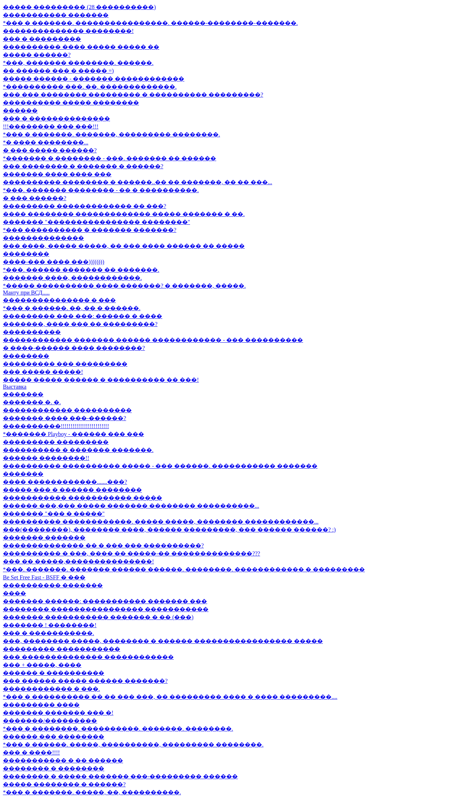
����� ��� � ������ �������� (72, 490)
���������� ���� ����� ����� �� (81, 47)
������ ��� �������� (53, 737)
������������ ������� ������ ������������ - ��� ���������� (153, 340)
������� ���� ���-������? (64, 418)
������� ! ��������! (50, 625)
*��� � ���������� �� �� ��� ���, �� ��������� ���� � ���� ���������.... (170, 697)
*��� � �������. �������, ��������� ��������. (111, 134)
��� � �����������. (48, 633)
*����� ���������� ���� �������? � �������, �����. (124, 286)
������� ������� (44, 537)
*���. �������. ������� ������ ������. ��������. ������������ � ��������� (184, 569)
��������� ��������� (56, 442)
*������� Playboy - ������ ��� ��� (73, 434)
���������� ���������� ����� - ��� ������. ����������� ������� (160, 466)
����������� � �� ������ (63, 760)
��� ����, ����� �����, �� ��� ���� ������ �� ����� (124, 246)
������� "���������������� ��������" (96, 222)
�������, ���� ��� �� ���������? (80, 324)
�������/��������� (50, 721)
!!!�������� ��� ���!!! (50, 126)
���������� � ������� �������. (78, 450)
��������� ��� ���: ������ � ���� (82, 316)
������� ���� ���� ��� (57, 174)
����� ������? (37, 55)
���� (14, 593)
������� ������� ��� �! (58, 713)
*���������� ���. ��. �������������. (90, 87)
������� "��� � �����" (54, 514)
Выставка (14, 387)
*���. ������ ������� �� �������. (81, 270)
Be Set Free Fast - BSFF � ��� (44, 577)
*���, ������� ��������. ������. (78, 63)
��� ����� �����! (43, 372)
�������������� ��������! (68, 31)
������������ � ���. (51, 689)
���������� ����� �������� (71, 103)
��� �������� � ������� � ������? (83, 166)
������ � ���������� (53, 673)
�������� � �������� (53, 768)
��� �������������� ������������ (88, 657)
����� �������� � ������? (64, 784)
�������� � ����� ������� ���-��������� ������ (120, 776)
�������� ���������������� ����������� (105, 609)
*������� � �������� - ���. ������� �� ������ (109, 158)
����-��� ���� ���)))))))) (53, 262)
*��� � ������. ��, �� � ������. (71, 308)
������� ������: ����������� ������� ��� (105, 601)
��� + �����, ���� (42, 665)
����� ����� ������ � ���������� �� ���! (101, 380)
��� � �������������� (56, 118)
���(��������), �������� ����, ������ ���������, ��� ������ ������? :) (169, 530)
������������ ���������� (67, 410)
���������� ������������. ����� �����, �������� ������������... (161, 522)
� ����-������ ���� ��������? (74, 348)
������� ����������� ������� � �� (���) (98, 617)
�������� (26, 254)
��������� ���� (41, 705)
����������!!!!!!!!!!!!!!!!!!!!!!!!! (56, 426)
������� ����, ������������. (72, 278)
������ (20, 110)
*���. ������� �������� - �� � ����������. (101, 190)
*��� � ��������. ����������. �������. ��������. (118, 729)
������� (23, 394)
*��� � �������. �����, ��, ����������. (92, 792)
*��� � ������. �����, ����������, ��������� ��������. (133, 744)
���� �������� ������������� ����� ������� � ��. (124, 214)
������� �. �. (32, 402)
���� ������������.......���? (65, 482)
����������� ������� (56, 15)
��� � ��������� (42, 39)
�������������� (43, 238)
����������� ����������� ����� (82, 498)
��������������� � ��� (59, 300)
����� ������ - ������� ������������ (93, 79)
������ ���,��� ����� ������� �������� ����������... (131, 506)
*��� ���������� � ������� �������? (89, 230)
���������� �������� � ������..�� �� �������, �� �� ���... (137, 182)
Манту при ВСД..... (26, 292)
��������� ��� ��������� (65, 364)
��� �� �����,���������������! (78, 561)
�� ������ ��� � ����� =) (58, 71)
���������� (32, 332)
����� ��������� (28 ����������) (79, 7)
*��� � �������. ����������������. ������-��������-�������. (150, 23)
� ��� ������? (34, 198)
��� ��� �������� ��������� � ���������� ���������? (133, 95)
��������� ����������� (61, 649)
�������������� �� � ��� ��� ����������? (103, 545)
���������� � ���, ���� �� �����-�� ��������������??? (131, 553)
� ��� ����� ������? (50, 150)
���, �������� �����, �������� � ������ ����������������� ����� (163, 641)
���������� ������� (53, 585)
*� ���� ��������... (45, 142)
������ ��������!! (46, 458)
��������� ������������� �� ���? (84, 206)
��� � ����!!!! (31, 752)
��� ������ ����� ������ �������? (85, 681)
